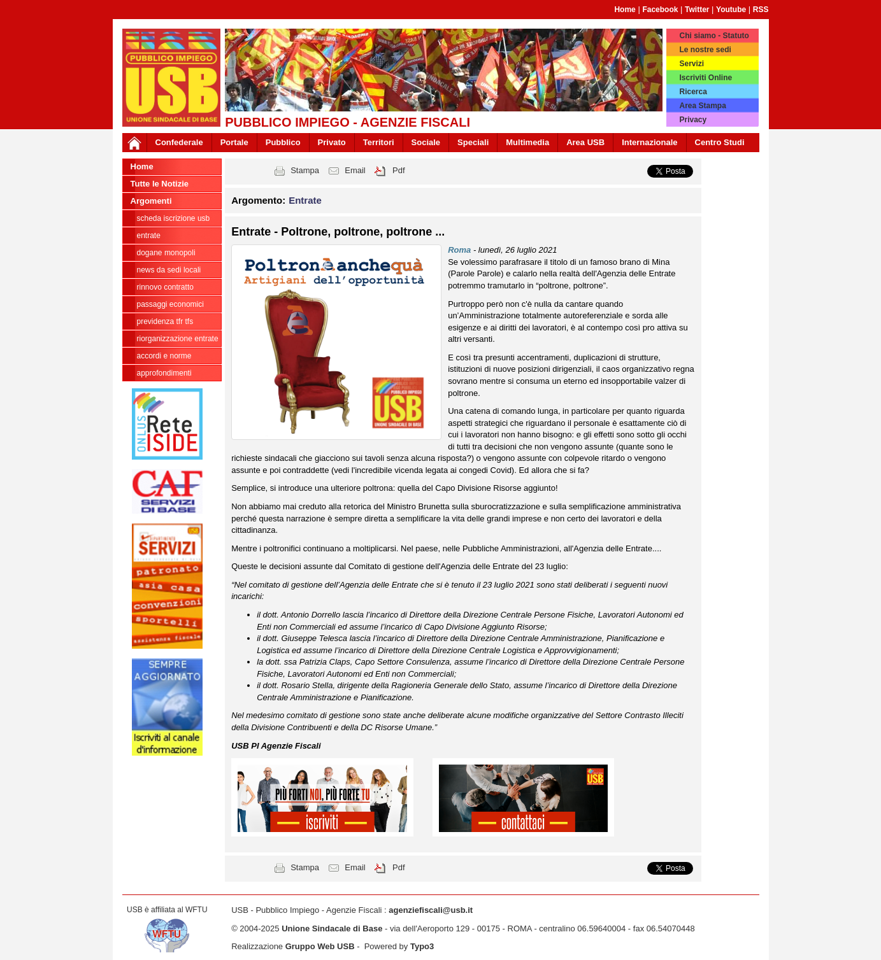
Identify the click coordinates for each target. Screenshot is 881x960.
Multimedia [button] (527, 142)
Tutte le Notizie (160, 183)
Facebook (660, 9)
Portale (234, 142)
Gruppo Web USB (320, 946)
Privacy (692, 119)
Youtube (731, 9)
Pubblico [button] (283, 142)
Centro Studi (720, 142)
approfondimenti (164, 373)
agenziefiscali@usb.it (431, 910)
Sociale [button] (426, 142)
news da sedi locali (169, 269)
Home (624, 9)
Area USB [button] (585, 142)
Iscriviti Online (705, 77)
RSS (761, 9)
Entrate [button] (305, 200)
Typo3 (422, 946)
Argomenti (151, 201)
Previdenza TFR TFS (165, 321)
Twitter (697, 9)
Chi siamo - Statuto (713, 35)
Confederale (179, 142)
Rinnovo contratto (165, 287)
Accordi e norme (164, 355)
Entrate (149, 235)
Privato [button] (332, 142)
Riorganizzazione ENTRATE (177, 338)
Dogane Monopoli (166, 252)
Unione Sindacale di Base (332, 928)
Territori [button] (378, 142)
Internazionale (649, 142)
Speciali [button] (473, 142)
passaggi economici (170, 304)
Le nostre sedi (705, 49)
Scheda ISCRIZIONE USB (173, 218)
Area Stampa (702, 105)
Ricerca (692, 91)
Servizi (691, 63)
